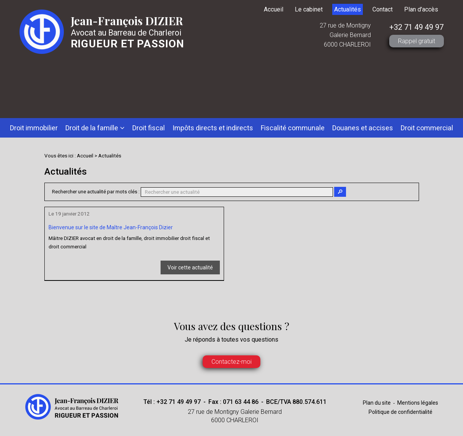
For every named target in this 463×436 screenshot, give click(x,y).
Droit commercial (427, 128)
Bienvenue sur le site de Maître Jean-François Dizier (111, 227)
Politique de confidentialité (400, 412)
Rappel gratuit (416, 41)
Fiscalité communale (293, 128)
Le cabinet (309, 9)
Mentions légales (417, 403)
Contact (382, 9)
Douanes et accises (362, 128)
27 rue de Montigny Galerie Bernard (235, 416)
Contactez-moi (231, 361)
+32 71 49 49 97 (416, 27)
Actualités (347, 9)
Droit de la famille (91, 128)
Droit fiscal (148, 128)
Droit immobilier (34, 128)
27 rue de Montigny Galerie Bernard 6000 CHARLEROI (345, 35)
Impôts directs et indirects (212, 128)
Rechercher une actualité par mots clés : (96, 191)
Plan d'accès (421, 9)
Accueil (273, 9)
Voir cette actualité (190, 267)
